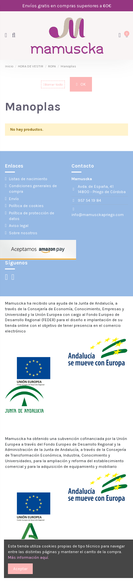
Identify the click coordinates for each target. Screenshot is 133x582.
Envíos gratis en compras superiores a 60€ (66, 5)
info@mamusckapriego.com (97, 214)
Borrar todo (53, 84)
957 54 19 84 (89, 200)
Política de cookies (26, 205)
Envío (14, 198)
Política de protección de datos (31, 216)
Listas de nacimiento (28, 179)
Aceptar (20, 568)
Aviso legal (18, 225)
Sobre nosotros (23, 233)
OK (81, 84)
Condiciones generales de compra (33, 188)
